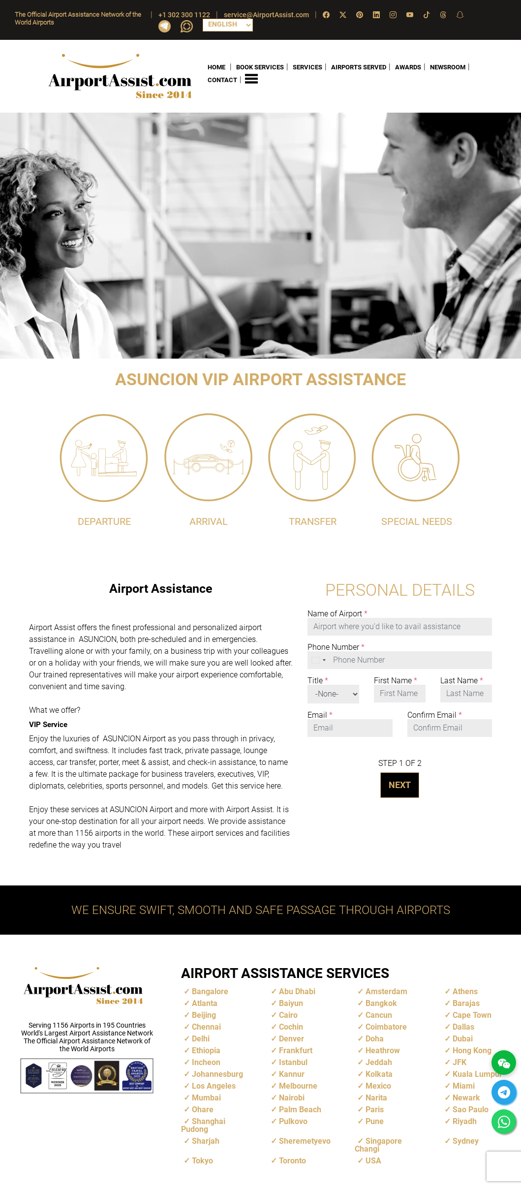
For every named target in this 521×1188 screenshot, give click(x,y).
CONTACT (222, 80)
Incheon (206, 1061)
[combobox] (319, 659)
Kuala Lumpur (477, 1073)
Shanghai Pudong (203, 1124)
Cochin (291, 1026)
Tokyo (202, 1160)
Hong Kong (472, 1050)
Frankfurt (295, 1050)
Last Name (461, 680)
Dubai (463, 1038)
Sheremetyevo (305, 1140)
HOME (216, 66)
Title (317, 680)
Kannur (292, 1073)
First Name (395, 680)
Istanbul (293, 1061)
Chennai (206, 1026)
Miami (464, 1085)
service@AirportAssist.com (266, 15)
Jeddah (379, 1061)
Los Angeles (214, 1085)
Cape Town (472, 1014)
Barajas (466, 1002)
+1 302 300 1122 (184, 15)
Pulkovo (293, 1121)
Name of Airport (337, 613)
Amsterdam (386, 991)
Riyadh (465, 1121)
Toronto (292, 1160)
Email (320, 715)
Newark (466, 1097)
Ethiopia (206, 1050)
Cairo (288, 1014)
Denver (291, 1038)
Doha (375, 1038)
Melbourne (298, 1085)
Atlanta (204, 1002)
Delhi (201, 1038)
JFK (459, 1061)
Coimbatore (386, 1026)
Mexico (378, 1085)
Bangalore (210, 991)
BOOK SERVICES (260, 66)
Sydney (466, 1140)
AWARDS (408, 66)
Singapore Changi (378, 1144)
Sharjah (205, 1140)
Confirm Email (434, 715)
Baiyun (291, 1002)
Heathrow (383, 1050)
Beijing (204, 1014)
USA (373, 1160)
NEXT (400, 784)
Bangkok (381, 1002)
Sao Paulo (471, 1109)
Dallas (463, 1026)
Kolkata (379, 1073)
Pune (375, 1121)
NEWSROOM (447, 66)
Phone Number (336, 647)
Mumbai (206, 1097)
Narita (376, 1097)
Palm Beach (300, 1109)
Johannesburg (217, 1073)
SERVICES (307, 66)
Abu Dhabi (297, 991)
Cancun (379, 1014)
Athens (465, 991)
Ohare (203, 1109)
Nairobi (292, 1097)
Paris (375, 1109)
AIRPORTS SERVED (358, 66)
